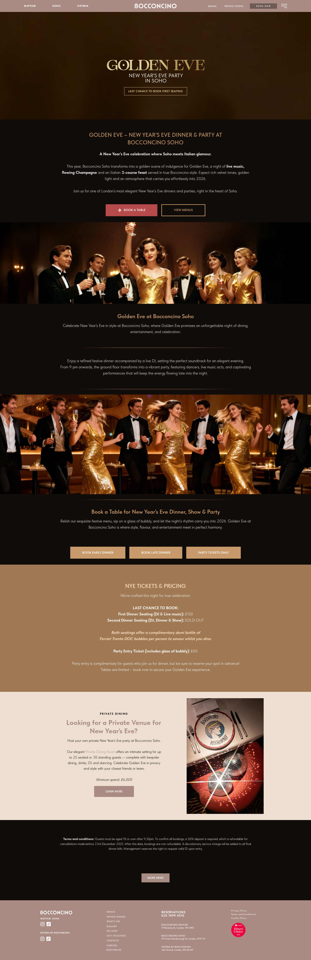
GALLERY (112, 926)
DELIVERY (112, 931)
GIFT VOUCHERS (116, 936)
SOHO (56, 5)
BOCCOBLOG (114, 950)
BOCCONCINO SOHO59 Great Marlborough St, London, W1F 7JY (183, 937)
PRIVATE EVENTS (233, 6)
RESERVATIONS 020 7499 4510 (173, 913)
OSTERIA (83, 5)
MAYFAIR (30, 5)
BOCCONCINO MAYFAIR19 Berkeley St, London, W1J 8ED (177, 926)
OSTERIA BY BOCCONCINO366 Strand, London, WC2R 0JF (177, 948)
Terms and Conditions (243, 914)
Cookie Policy (238, 918)
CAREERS (112, 945)
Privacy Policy (239, 910)
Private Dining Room (100, 752)
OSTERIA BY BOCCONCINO (55, 933)
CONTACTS (113, 940)
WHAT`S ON (113, 921)
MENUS (212, 6)
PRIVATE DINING (116, 917)
